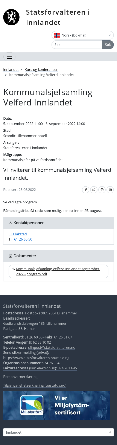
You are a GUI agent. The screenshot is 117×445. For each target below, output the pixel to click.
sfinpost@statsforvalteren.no (51, 347)
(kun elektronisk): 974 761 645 (40, 368)
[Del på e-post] (110, 189)
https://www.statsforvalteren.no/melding (36, 357)
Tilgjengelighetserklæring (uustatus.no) (34, 385)
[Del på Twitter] (93, 189)
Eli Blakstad (18, 234)
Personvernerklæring (20, 376)
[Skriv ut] (102, 189)
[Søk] (77, 44)
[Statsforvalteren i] (58, 432)
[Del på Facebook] (85, 189)
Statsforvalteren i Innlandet (58, 17)
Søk (108, 44)
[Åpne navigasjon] (9, 56)
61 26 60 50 (23, 239)
